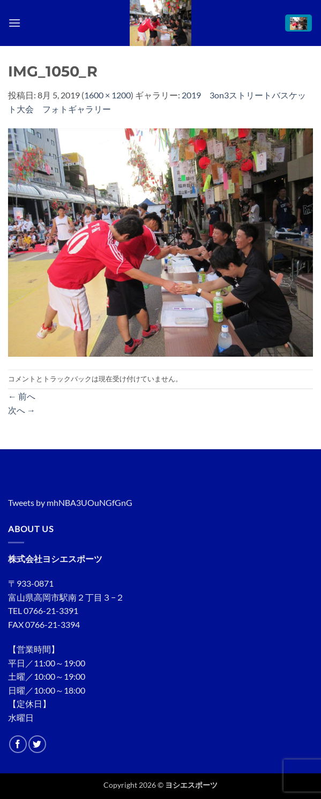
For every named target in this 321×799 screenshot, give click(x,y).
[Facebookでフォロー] (18, 744)
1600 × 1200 (107, 95)
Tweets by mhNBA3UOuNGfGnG (70, 502)
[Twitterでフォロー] (37, 744)
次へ (21, 410)
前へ (21, 396)
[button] (14, 23)
